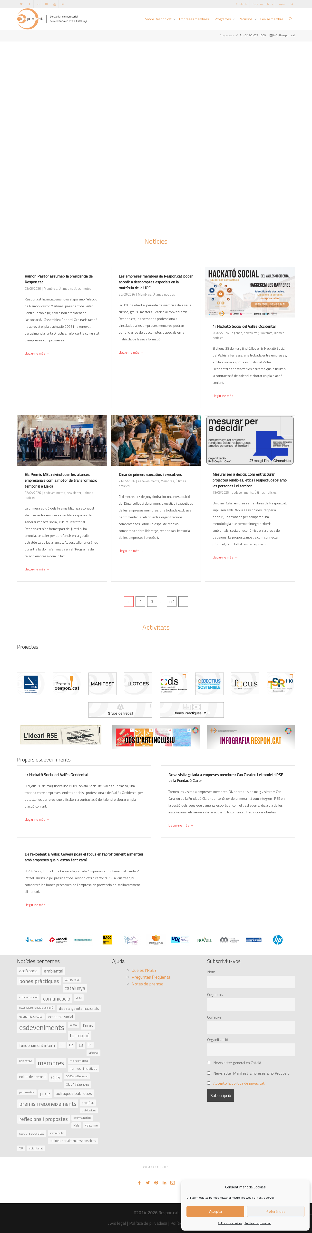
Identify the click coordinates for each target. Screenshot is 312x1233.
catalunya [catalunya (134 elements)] (75, 988)
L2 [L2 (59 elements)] (71, 1045)
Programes (223, 18)
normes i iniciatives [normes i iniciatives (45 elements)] (83, 1068)
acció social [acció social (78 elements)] (29, 971)
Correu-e (214, 1017)
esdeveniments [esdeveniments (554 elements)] (41, 1027)
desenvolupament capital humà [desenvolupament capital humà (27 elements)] (36, 1008)
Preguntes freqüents (151, 977)
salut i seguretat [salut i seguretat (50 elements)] (31, 1133)
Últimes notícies (70, 288)
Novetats (266, 332)
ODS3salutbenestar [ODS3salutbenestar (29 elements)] (77, 1076)
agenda (237, 332)
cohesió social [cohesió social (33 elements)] (28, 997)
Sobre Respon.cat (158, 18)
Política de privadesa (148, 1223)
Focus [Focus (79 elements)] (88, 1025)
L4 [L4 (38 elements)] (90, 1044)
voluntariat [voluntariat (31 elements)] (36, 1148)
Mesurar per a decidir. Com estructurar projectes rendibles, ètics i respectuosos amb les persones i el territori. (250, 480)
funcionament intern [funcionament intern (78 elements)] (37, 1045)
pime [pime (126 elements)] (45, 1093)
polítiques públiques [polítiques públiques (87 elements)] (74, 1093)
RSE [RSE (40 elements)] (76, 1125)
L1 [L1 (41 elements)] (62, 1044)
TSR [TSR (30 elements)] (21, 1148)
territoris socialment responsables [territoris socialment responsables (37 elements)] (73, 1140)
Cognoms (215, 994)
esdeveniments (54, 492)
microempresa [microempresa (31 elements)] (79, 1061)
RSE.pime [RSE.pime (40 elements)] (91, 1125)
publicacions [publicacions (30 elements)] (89, 1110)
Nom (211, 972)
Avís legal (117, 1223)
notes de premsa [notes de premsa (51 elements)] (32, 1076)
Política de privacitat (257, 1223)
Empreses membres (194, 18)
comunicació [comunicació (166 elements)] (56, 998)
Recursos (246, 18)
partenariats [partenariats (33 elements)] (27, 1092)
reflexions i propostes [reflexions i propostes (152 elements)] (43, 1119)
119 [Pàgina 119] (172, 601)
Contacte (242, 4)
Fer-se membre (271, 18)
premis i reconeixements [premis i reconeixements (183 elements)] (47, 1104)
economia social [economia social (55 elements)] (60, 1017)
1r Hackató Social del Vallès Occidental (244, 326)
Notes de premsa (147, 984)
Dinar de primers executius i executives (150, 474)
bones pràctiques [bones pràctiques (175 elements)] (39, 981)
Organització (217, 1039)
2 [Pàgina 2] (140, 601)
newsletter (251, 332)
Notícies (156, 241)
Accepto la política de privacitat (239, 1083)
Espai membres (263, 4)
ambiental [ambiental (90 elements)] (53, 971)
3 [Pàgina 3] (152, 601)
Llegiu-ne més (37, 353)
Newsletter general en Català (234, 1063)
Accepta (215, 1211)
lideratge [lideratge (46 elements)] (25, 1060)
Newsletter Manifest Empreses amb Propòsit (248, 1073)
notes (87, 288)
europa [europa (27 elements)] (73, 1025)
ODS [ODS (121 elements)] (55, 1077)
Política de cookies (230, 1223)
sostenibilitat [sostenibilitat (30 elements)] (57, 1133)
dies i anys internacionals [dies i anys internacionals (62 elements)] (79, 1008)
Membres (50, 288)
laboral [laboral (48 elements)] (93, 1052)
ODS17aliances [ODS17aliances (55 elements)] (77, 1084)
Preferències (275, 1211)
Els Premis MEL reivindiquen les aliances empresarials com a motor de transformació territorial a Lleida (61, 480)
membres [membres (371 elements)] (51, 1063)
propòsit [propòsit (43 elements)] (88, 1102)
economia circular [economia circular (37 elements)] (31, 1016)
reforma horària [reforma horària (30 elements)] (82, 1118)
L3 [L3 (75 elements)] (81, 1045)
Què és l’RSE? (144, 970)
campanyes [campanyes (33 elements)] (72, 979)
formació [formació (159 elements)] (79, 1035)
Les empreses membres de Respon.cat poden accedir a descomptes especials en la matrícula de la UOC (156, 282)
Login (281, 4)
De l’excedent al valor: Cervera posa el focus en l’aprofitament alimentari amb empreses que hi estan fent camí (84, 857)
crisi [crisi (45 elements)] (79, 997)
